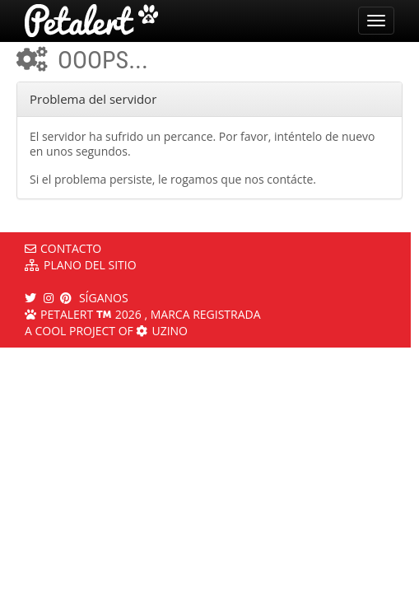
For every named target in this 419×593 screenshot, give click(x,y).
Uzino (162, 331)
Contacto (63, 248)
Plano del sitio (81, 265)
